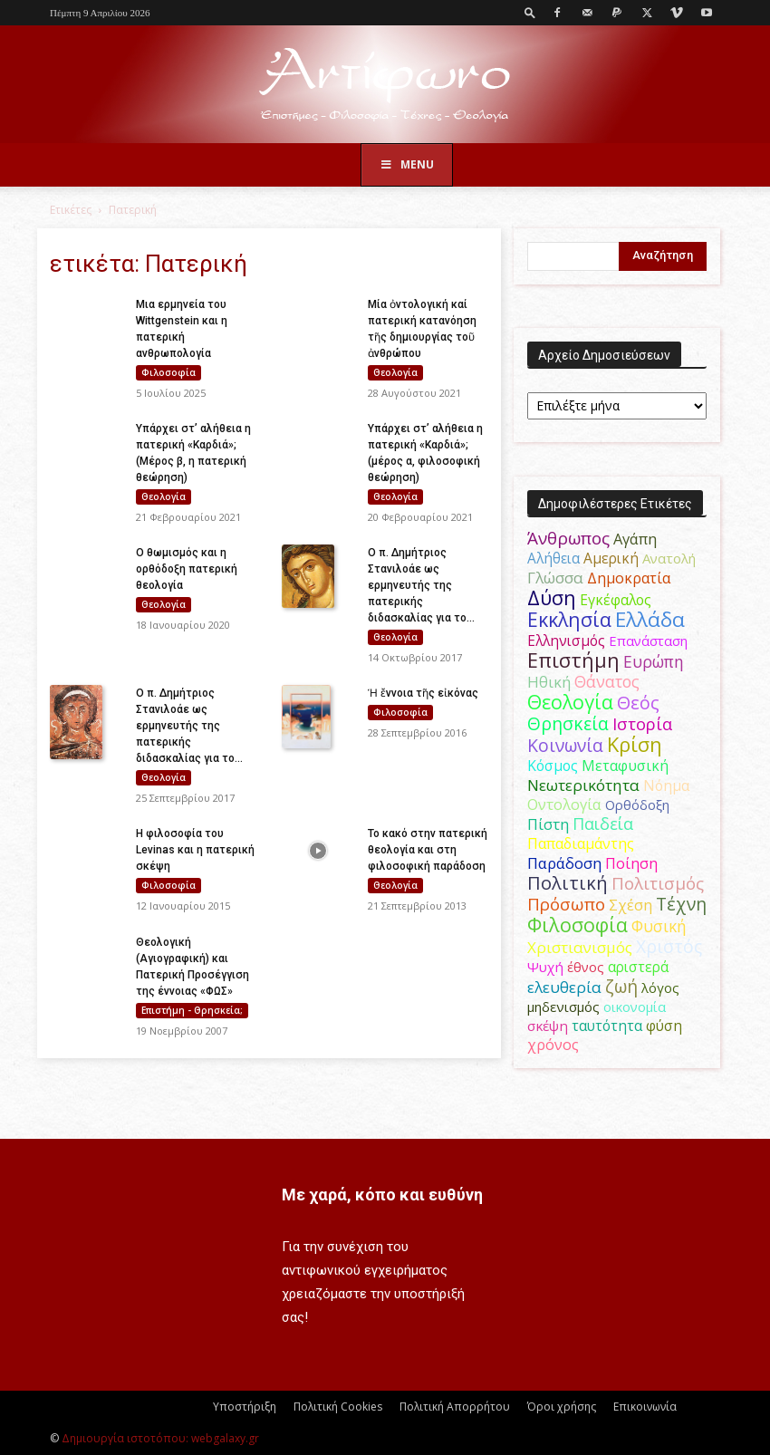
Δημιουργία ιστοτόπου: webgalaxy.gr (160, 1438)
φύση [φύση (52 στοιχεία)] (664, 1026)
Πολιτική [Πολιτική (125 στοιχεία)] (567, 883)
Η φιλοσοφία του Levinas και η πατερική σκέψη (195, 849)
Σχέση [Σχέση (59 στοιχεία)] (630, 905)
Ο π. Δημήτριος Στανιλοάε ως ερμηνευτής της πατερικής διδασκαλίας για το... (421, 585)
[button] (530, 12)
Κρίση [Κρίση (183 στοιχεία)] (634, 744)
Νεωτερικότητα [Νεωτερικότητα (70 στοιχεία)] (583, 785)
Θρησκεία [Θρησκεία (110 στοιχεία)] (568, 723)
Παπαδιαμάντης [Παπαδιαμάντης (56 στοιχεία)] (580, 843)
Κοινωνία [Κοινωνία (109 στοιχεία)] (565, 745)
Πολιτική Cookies (338, 1406)
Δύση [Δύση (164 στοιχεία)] (551, 597)
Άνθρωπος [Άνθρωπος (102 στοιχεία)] (568, 538)
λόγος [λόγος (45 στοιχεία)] (660, 987)
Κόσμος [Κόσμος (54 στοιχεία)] (552, 766)
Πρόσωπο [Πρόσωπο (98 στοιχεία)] (566, 904)
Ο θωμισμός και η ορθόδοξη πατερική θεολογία (186, 569)
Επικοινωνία (645, 1406)
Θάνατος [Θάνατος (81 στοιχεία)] (607, 681)
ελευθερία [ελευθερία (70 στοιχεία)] (564, 987)
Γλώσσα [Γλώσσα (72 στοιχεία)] (555, 577)
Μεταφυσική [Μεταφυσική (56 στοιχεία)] (625, 766)
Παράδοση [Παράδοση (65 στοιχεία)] (564, 863)
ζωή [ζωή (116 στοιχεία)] (621, 986)
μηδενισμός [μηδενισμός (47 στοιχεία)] (563, 1006)
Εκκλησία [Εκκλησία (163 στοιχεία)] (569, 619)
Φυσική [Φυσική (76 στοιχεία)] (659, 926)
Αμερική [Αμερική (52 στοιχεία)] (611, 558)
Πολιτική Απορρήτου (454, 1406)
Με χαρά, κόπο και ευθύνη (382, 1194)
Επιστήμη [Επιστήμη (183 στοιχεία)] (573, 660)
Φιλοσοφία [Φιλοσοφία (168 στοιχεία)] (577, 924)
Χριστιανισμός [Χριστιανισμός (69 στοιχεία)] (579, 947)
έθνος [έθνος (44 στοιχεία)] (585, 967)
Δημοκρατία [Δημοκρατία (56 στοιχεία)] (628, 578)
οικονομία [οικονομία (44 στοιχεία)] (634, 1006)
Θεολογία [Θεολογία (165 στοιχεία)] (570, 702)
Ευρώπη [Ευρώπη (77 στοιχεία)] (653, 661)
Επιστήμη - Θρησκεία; (192, 1010)
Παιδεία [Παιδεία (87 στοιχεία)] (603, 823)
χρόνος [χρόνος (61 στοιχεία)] (553, 1045)
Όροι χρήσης (561, 1406)
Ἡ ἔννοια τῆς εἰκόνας (423, 693)
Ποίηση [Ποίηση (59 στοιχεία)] (631, 863)
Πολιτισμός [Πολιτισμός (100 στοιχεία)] (657, 883)
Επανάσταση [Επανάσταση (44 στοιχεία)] (648, 640)
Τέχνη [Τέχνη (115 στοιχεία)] (681, 903)
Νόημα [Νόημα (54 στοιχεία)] (666, 785)
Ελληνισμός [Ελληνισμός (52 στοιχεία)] (566, 640)
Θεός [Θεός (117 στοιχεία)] (638, 702)
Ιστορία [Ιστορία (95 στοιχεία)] (642, 723)
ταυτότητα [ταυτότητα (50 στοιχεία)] (607, 1026)
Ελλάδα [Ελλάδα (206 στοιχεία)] (650, 619)
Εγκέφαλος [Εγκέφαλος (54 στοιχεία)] (615, 600)
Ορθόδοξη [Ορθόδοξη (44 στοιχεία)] (637, 804)
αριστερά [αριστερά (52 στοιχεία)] (638, 967)
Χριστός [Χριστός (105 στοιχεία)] (669, 946)
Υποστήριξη (244, 1406)
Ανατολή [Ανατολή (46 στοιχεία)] (669, 558)
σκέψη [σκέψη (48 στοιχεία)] (547, 1026)
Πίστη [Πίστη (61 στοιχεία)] (548, 824)
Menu (407, 164)
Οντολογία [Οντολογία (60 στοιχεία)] (564, 804)
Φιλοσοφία (168, 372)
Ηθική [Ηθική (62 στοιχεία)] (549, 681)
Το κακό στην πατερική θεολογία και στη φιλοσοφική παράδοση (427, 849)
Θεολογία (395, 372)
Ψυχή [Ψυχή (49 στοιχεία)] (545, 967)
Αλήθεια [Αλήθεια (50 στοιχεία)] (553, 558)
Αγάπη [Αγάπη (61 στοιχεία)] (635, 539)
